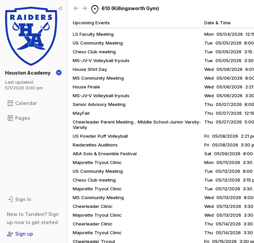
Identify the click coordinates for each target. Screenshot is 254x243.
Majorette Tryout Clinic (97, 162)
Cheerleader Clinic (93, 206)
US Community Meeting (98, 171)
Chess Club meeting (94, 180)
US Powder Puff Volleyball (100, 136)
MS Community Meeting (98, 197)
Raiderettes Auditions (95, 144)
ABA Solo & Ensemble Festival (105, 153)
